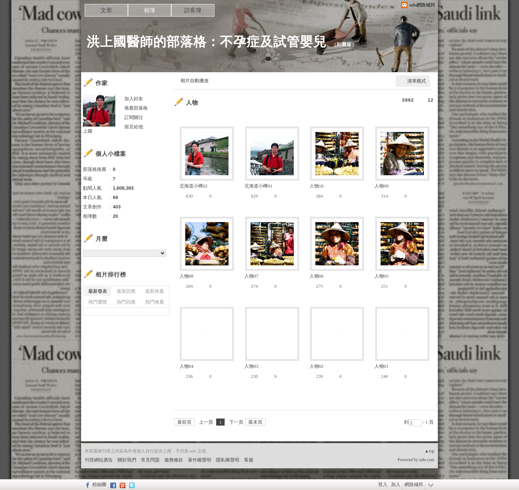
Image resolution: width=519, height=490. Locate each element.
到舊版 (344, 44)
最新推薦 (154, 291)
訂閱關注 (133, 117)
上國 (87, 131)
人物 (192, 103)
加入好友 (133, 98)
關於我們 (126, 460)
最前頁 (184, 422)
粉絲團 (99, 484)
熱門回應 (126, 302)
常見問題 (150, 460)
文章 (106, 10)
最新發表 (97, 291)
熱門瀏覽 (97, 302)
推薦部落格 (136, 108)
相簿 (149, 10)
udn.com (426, 459)
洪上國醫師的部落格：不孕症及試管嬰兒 (206, 41)
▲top (429, 451)
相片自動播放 (195, 80)
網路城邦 (413, 484)
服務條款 (173, 460)
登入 (382, 484)
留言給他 (133, 126)
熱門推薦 (154, 302)
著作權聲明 (199, 460)
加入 (395, 484)
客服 (248, 460)
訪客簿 (192, 10)
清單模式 (416, 81)
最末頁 (255, 422)
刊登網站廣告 (99, 460)
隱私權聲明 (227, 460)
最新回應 (126, 291)
